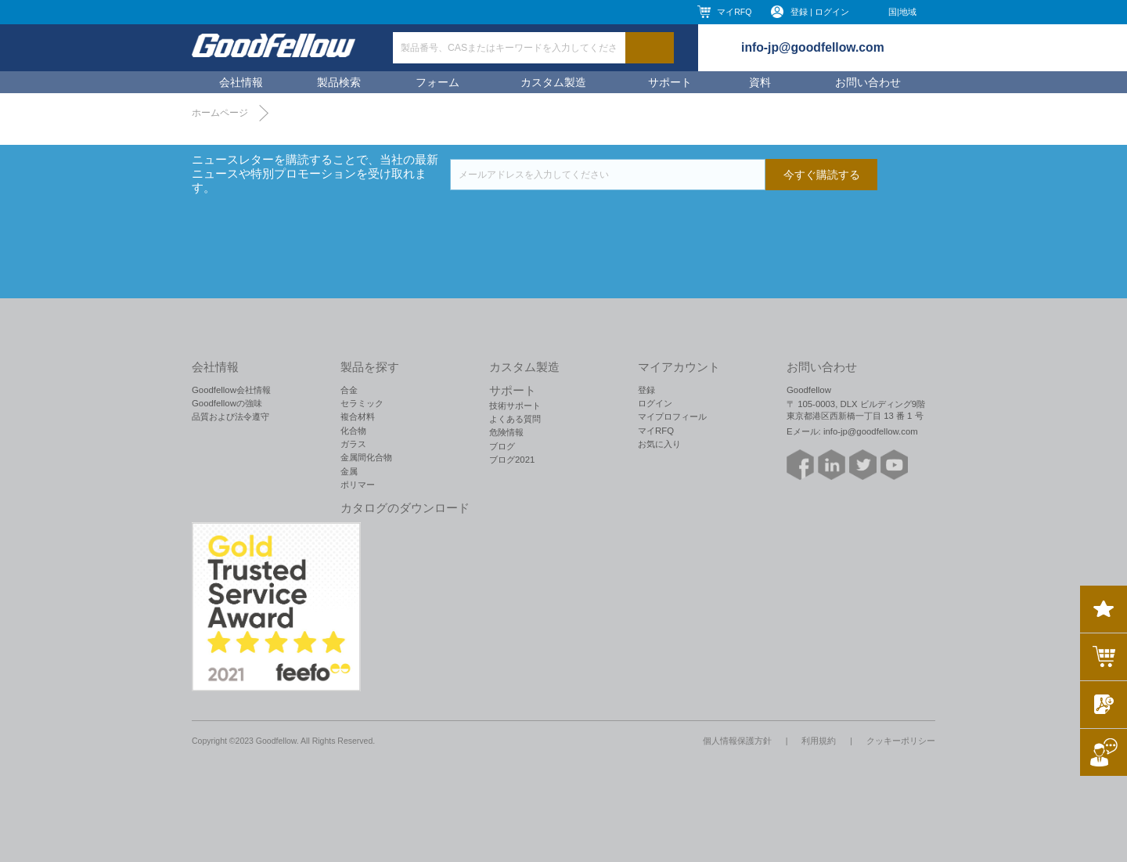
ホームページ (220, 112)
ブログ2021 (512, 459)
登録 (646, 390)
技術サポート (515, 405)
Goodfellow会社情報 (231, 390)
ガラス (353, 444)
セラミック (361, 403)
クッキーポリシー (900, 740)
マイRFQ (734, 11)
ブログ (502, 446)
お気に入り (659, 444)
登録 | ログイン (819, 11)
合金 (349, 390)
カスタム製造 (553, 82)
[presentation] (569, 220)
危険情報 (506, 432)
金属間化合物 (366, 457)
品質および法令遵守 (230, 416)
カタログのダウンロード (405, 508)
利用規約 (818, 740)
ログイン (655, 403)
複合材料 (357, 416)
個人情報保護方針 (737, 740)
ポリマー (357, 484)
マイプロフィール (672, 416)
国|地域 (902, 11)
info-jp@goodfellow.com (812, 47)
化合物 (353, 430)
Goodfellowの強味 (227, 403)
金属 (349, 471)
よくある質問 (515, 419)
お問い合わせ (868, 82)
